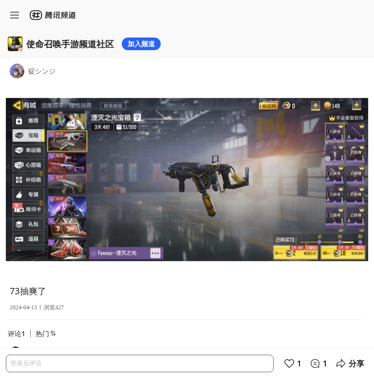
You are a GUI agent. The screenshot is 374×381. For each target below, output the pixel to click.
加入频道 (141, 43)
